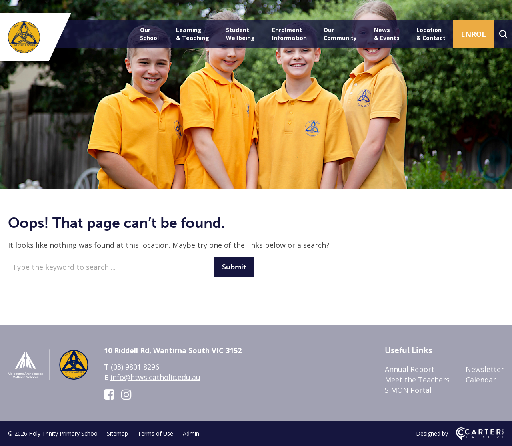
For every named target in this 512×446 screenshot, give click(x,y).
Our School (149, 34)
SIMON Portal (408, 390)
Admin (191, 433)
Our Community (340, 34)
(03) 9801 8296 (135, 367)
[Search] (503, 34)
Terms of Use (155, 433)
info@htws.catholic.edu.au (155, 377)
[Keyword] (108, 267)
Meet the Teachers (417, 379)
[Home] (48, 380)
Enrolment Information (289, 34)
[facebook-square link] (109, 394)
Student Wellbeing (240, 34)
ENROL (473, 34)
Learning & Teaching (192, 34)
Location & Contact (431, 34)
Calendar (481, 379)
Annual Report (409, 369)
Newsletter (485, 369)
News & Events (387, 34)
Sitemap (117, 433)
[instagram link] (126, 394)
